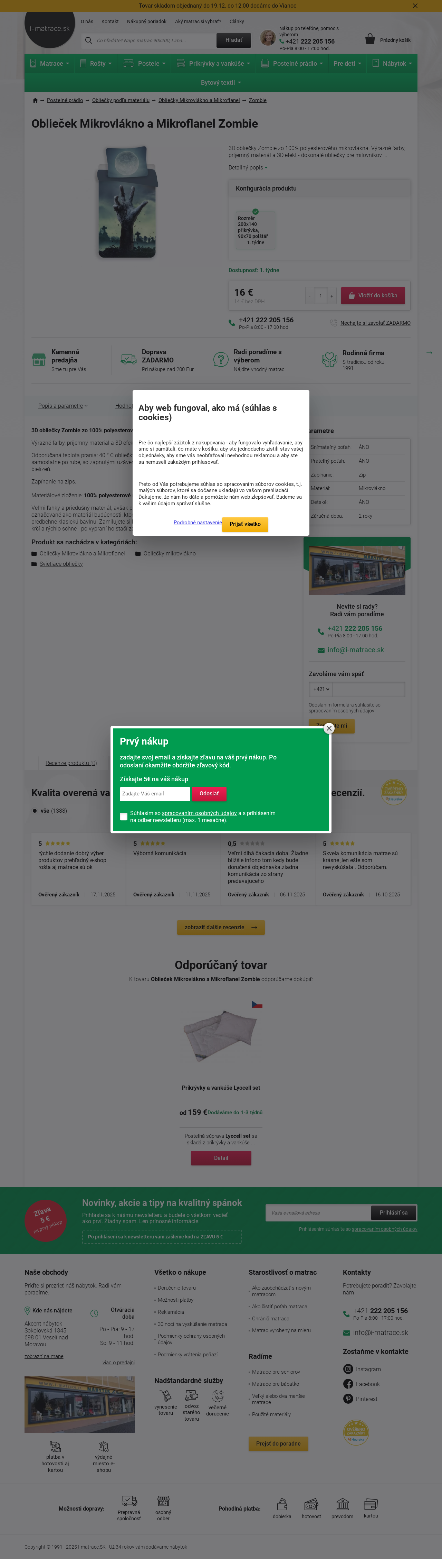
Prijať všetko (245, 524)
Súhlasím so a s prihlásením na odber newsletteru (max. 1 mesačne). (203, 816)
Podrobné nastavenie (198, 522)
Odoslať (209, 794)
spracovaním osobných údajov (199, 813)
